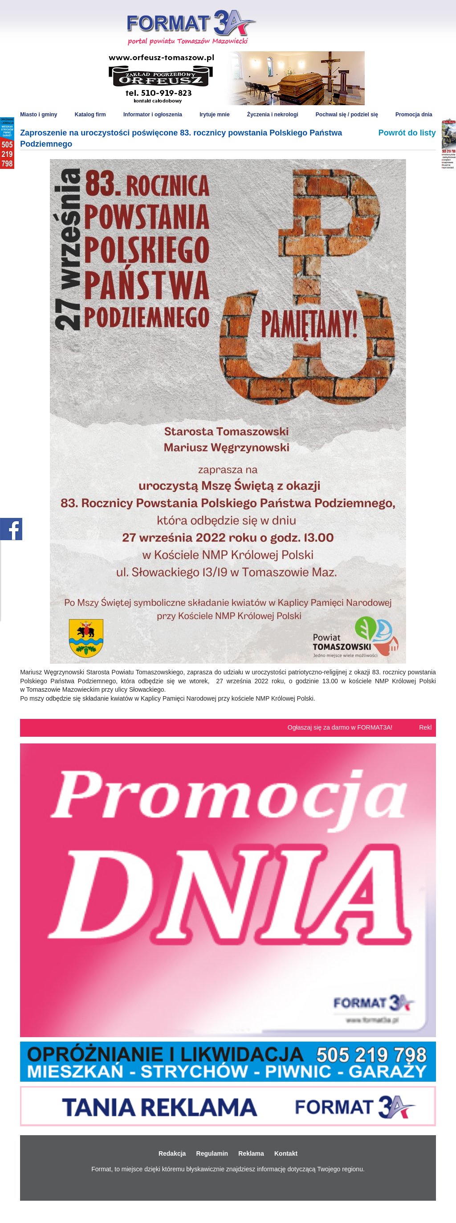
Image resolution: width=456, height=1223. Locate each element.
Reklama (251, 1153)
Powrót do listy (407, 132)
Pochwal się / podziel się (347, 114)
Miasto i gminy (38, 114)
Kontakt (285, 1153)
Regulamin (212, 1153)
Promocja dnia (413, 114)
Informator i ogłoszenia (152, 114)
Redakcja (172, 1153)
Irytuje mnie (214, 114)
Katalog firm (90, 114)
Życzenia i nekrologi (272, 114)
